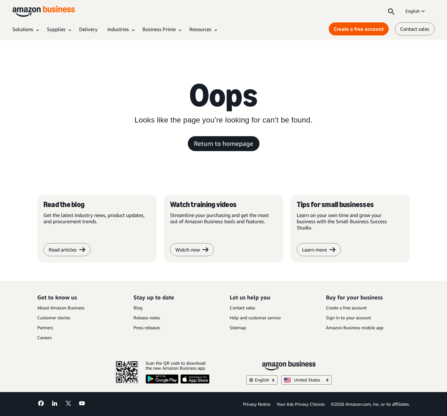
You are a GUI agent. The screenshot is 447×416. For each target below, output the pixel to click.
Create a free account (346, 307)
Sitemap (238, 327)
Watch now (192, 250)
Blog (137, 307)
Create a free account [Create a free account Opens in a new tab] (359, 29)
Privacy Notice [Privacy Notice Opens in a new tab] (256, 404)
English (415, 11)
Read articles (67, 250)
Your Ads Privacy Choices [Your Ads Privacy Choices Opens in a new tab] (301, 404)
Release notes (146, 317)
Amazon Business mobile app (354, 327)
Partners (45, 327)
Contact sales (242, 307)
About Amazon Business (60, 307)
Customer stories (53, 317)
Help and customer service (255, 317)
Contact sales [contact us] (414, 29)
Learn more (319, 250)
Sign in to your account (348, 317)
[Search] (391, 11)
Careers (44, 337)
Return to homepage (223, 143)
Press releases (146, 327)
